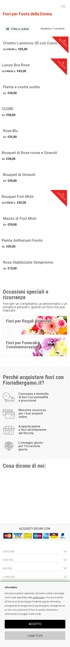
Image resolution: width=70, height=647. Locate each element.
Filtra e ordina (17, 29)
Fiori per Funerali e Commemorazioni (23, 344)
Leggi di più (35, 635)
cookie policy (39, 597)
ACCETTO (35, 624)
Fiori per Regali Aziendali (29, 321)
